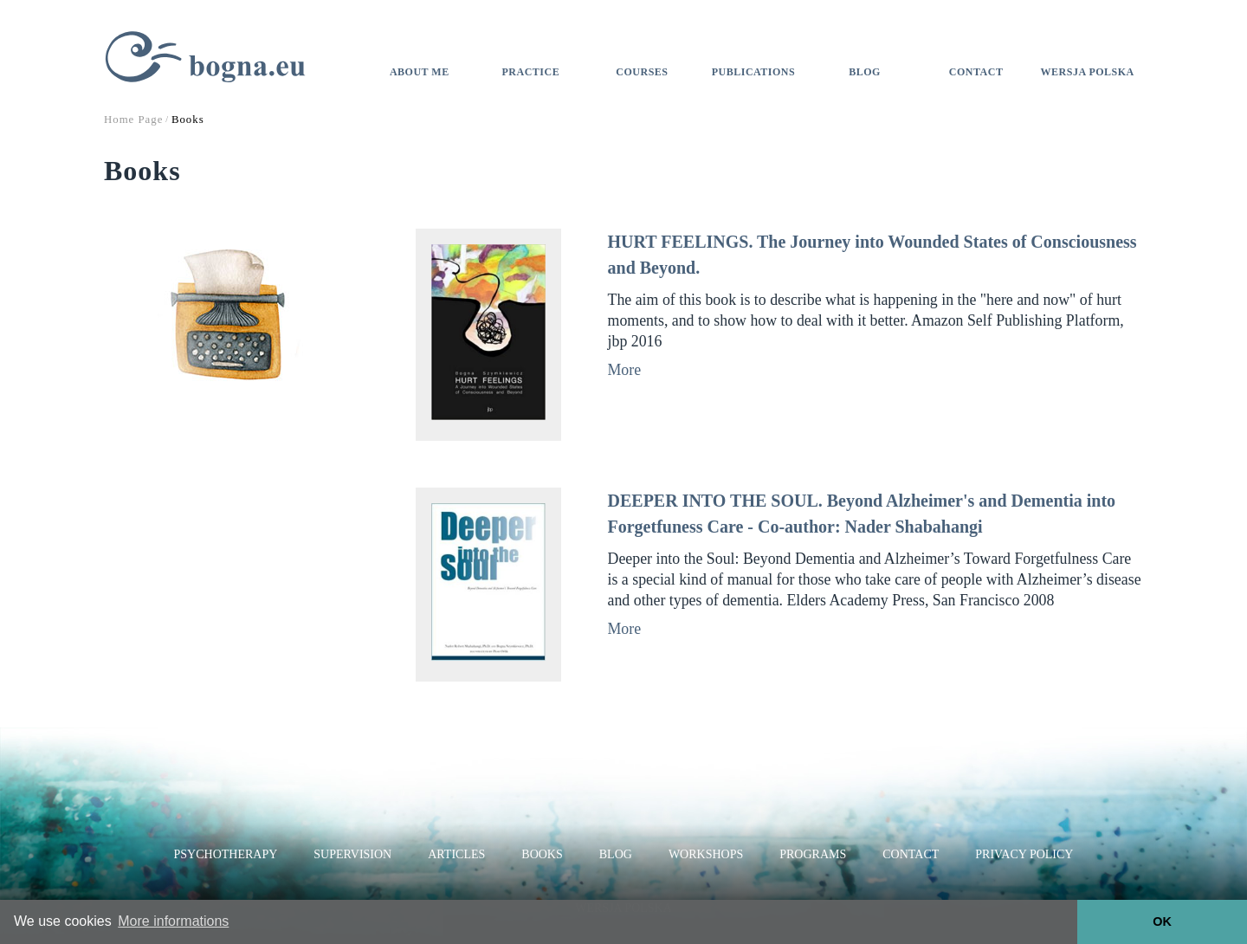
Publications (753, 72)
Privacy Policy (1024, 854)
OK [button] (1162, 921)
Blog (865, 72)
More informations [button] (173, 921)
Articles (456, 854)
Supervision (352, 854)
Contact (976, 72)
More (625, 369)
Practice (531, 72)
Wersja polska (1087, 72)
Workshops (706, 854)
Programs (812, 854)
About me (419, 72)
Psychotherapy (226, 854)
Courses (642, 72)
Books (541, 854)
